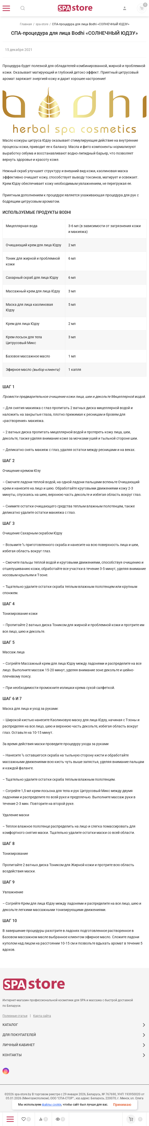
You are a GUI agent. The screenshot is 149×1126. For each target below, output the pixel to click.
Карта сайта (42, 1016)
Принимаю (122, 1105)
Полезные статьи (15, 1016)
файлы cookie (51, 1104)
